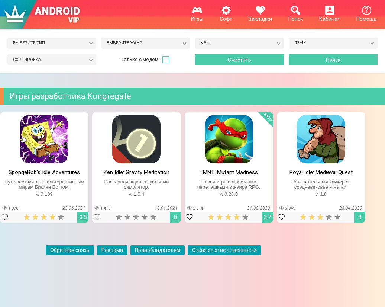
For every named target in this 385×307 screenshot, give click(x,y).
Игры (197, 16)
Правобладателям (157, 250)
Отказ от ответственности (224, 250)
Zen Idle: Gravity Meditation (136, 172)
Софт (226, 16)
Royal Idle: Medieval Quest (321, 172)
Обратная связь (70, 250)
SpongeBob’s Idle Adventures (44, 172)
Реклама (112, 250)
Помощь (366, 16)
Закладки (260, 16)
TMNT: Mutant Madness (229, 172)
